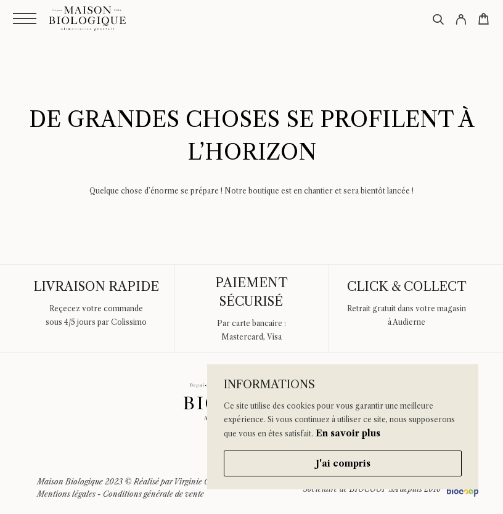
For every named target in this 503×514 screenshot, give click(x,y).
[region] (342, 426)
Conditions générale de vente (153, 494)
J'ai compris (343, 463)
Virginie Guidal (201, 481)
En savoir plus (348, 433)
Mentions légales (66, 494)
